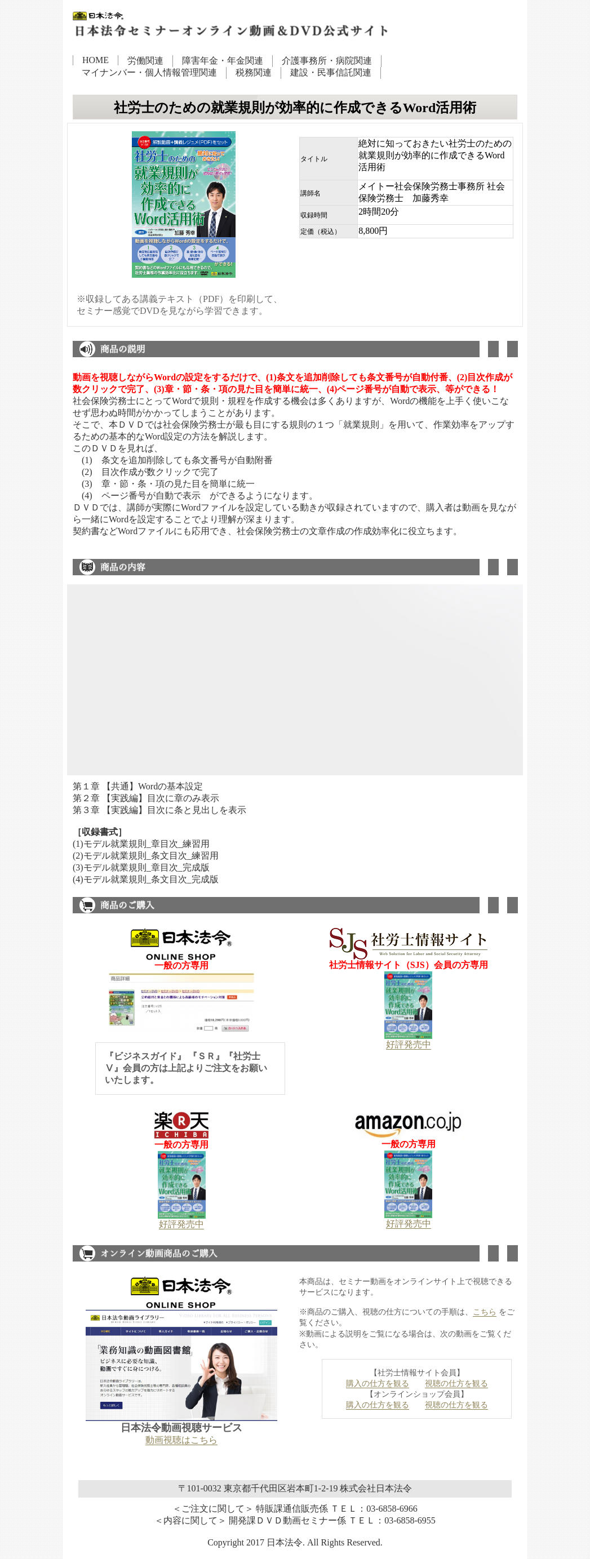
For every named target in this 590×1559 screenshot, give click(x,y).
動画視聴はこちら (181, 1440)
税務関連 (254, 72)
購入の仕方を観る (377, 1383)
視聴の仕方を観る (456, 1383)
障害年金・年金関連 (222, 60)
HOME (95, 60)
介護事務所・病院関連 (327, 60)
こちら (484, 1312)
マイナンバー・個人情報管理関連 (149, 72)
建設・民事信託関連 (330, 72)
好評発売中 (408, 1044)
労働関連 (145, 60)
